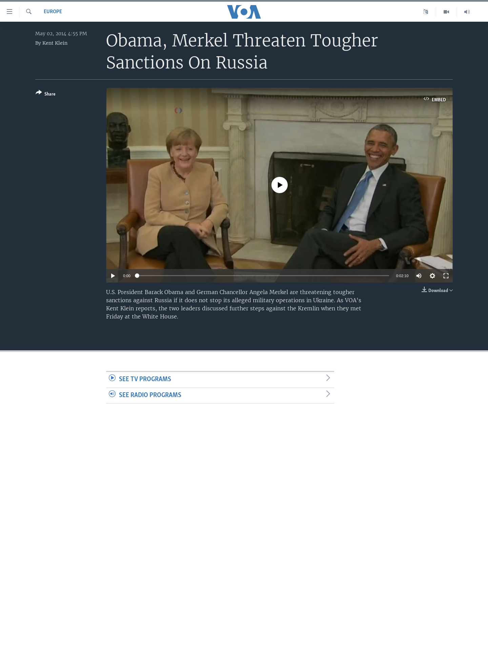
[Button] (46, 95)
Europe (53, 12)
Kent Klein (54, 43)
